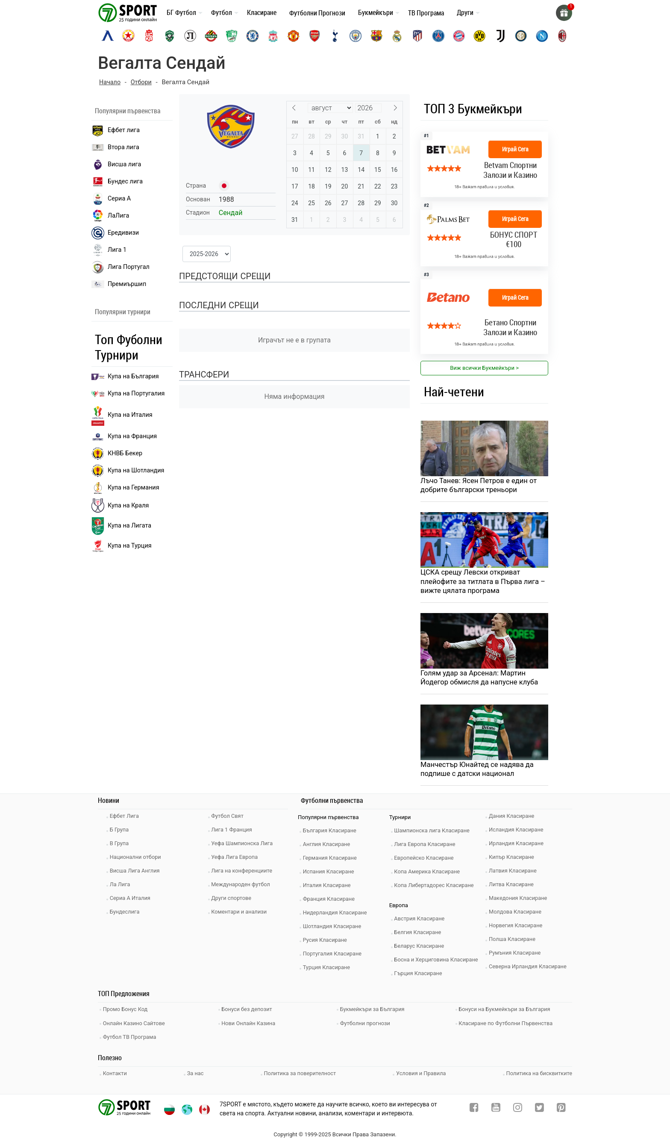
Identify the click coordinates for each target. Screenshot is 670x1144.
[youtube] (496, 1107)
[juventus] (500, 35)
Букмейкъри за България (374, 1011)
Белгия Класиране (420, 935)
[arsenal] (314, 35)
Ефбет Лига (126, 818)
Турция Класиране (328, 970)
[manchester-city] (355, 35)
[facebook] (474, 1107)
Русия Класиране (326, 942)
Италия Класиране (328, 888)
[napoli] (541, 35)
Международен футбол (243, 887)
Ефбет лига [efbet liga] (115, 130)
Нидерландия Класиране (337, 915)
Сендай (231, 213)
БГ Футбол (181, 12)
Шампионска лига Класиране (434, 833)
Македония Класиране (520, 900)
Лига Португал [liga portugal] (120, 267)
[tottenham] (335, 35)
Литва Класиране (513, 887)
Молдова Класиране (517, 914)
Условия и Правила (420, 1072)
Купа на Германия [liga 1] (125, 487)
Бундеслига (126, 914)
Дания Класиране (513, 818)
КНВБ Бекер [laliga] (116, 453)
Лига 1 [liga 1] (108, 250)
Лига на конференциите (244, 873)
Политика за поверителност (300, 1072)
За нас (196, 1072)
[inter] (520, 35)
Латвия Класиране (514, 873)
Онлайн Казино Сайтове (136, 1023)
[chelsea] (252, 35)
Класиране (261, 12)
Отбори (142, 82)
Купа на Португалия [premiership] (128, 393)
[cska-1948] (149, 35)
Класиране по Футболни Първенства (508, 1023)
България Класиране (331, 833)
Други (465, 12)
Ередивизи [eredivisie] (115, 233)
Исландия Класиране (518, 832)
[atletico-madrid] (417, 35)
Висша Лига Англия (136, 873)
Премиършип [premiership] (118, 284)
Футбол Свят (229, 818)
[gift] (563, 12)
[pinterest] (561, 1107)
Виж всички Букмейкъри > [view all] (484, 368)
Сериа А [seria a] (111, 198)
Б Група (120, 832)
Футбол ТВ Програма (131, 1036)
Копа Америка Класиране (429, 874)
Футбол (221, 12)
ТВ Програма (426, 13)
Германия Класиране (331, 860)
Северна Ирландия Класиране (529, 969)
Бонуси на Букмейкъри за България (506, 1011)
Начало (110, 82)
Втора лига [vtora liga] (115, 147)
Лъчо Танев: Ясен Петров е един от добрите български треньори (480, 486)
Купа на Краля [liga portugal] (120, 505)
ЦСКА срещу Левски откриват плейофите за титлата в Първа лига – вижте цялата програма (481, 582)
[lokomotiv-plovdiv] (190, 35)
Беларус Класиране (421, 948)
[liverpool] (273, 35)
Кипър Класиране (513, 859)
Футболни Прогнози (317, 13)
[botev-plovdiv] (211, 35)
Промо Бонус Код (127, 1011)
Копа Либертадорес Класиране (436, 888)
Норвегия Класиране (517, 928)
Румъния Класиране (516, 955)
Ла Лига (121, 887)
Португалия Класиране (334, 956)
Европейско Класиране (426, 860)
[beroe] (231, 35)
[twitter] (539, 1107)
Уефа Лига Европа (236, 859)
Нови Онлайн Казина (250, 1023)
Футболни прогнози (366, 1023)
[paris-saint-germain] (438, 35)
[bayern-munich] (459, 35)
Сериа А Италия (132, 900)
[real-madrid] (397, 35)
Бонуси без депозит (249, 1011)
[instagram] (517, 1107)
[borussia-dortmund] (479, 35)
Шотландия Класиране (334, 929)
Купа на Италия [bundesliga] (122, 415)
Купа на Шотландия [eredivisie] (127, 470)
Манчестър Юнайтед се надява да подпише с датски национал (478, 771)
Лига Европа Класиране (427, 846)
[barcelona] (376, 35)
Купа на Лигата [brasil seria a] (121, 526)
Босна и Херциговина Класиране (438, 962)
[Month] (330, 108)
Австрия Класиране (421, 921)
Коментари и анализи (241, 914)
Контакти (116, 1072)
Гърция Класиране (420, 976)
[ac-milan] (562, 35)
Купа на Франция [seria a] (124, 436)
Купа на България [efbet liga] (125, 376)
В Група (120, 846)
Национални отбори (137, 859)
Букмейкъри (375, 12)
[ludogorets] (169, 35)
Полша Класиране (514, 941)
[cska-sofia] (128, 35)
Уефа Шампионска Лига (244, 846)
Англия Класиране (328, 846)
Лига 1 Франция (233, 832)
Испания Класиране (330, 874)
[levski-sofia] (107, 35)
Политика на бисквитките (538, 1072)
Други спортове (233, 900)
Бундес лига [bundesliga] (117, 181)
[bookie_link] (484, 164)
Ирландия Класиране (518, 846)
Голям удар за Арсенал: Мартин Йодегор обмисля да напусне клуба (480, 679)
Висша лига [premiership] (116, 164)
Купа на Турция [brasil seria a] (121, 546)
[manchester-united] (293, 35)
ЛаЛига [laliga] (110, 215)
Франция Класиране (330, 901)
